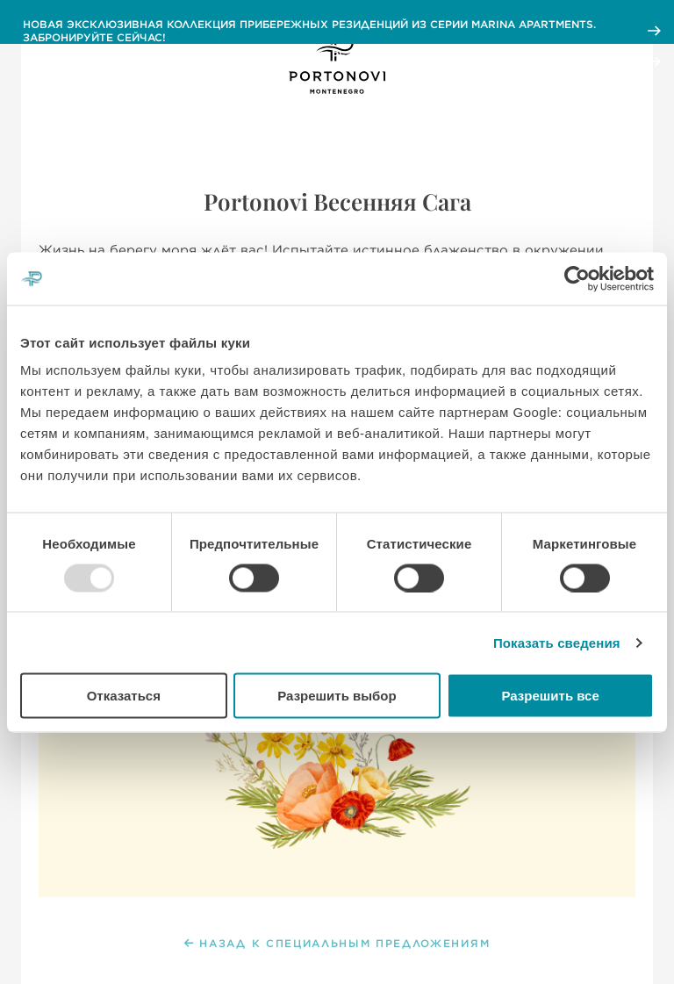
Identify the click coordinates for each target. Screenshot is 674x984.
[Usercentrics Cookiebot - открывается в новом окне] (577, 278)
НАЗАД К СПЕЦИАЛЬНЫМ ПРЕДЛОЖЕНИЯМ (337, 943)
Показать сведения (556, 642)
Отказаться (124, 695)
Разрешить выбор (336, 695)
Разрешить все (550, 695)
